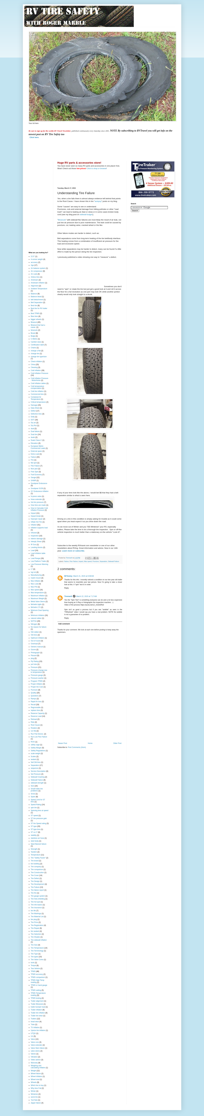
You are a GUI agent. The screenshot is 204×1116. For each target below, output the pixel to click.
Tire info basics (36, 905)
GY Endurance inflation (40, 491)
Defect (33, 411)
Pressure (34, 667)
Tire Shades (35, 937)
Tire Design (35, 881)
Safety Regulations (38, 751)
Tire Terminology (37, 951)
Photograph (35, 653)
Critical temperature (38, 402)
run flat (33, 731)
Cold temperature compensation (37, 387)
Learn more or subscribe (73, 551)
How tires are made (38, 505)
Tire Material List (37, 917)
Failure (66, 561)
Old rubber (35, 632)
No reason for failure (39, 627)
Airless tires (35, 277)
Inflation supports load (39, 528)
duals (33, 437)
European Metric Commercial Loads (38, 447)
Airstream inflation (38, 283)
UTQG (33, 1033)
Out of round (35, 641)
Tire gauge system (38, 896)
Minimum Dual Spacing (40, 610)
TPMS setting (36, 990)
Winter (33, 1091)
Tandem (34, 852)
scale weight (35, 753)
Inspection (35, 536)
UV (32, 1036)
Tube (33, 1024)
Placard (34, 655)
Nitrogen (34, 624)
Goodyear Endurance (39, 483)
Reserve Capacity (37, 713)
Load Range (35, 558)
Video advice (36, 1060)
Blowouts (62, 220)
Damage (34, 405)
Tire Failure (35, 887)
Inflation (34, 525)
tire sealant (35, 931)
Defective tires (36, 414)
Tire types (34, 957)
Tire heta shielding (38, 899)
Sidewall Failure (113, 561)
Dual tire (34, 434)
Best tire (34, 306)
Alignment (34, 286)
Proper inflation (36, 684)
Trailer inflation (36, 1010)
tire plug (34, 919)
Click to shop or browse (96, 168)
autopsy (98, 201)
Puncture (96, 561)
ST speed (34, 816)
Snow (33, 794)
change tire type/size (39, 357)
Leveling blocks (37, 547)
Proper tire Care (37, 687)
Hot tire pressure (37, 502)
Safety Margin (36, 748)
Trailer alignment (37, 1001)
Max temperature (37, 593)
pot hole (34, 664)
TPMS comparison (38, 977)
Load (33, 550)
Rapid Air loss (36, 702)
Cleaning (34, 367)
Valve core (35, 1042)
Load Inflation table (38, 553)
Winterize (34, 1094)
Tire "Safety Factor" (38, 858)
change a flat (36, 351)
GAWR (33, 480)
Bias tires (34, 316)
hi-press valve (36, 496)
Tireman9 (68, 596)
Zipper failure (36, 1103)
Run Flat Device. (37, 734)
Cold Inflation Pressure (39, 373)
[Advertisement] (81, 149)
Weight (33, 1071)
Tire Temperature (37, 948)
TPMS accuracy (37, 974)
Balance (34, 294)
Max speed (88, 561)
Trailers (34, 1019)
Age (32, 265)
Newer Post (62, 743)
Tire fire (34, 893)
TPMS (33, 971)
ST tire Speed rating (38, 823)
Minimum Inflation (37, 615)
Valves (33, 1054)
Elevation (34, 443)
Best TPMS (35, 313)
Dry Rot (34, 426)
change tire (35, 354)
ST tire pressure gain (39, 818)
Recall (33, 705)
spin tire (34, 808)
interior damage (37, 539)
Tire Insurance (36, 908)
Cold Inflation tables (38, 383)
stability (34, 835)
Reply (66, 588)
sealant (33, 759)
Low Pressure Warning (39, 564)
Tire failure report (37, 890)
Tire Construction (37, 873)
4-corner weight (37, 259)
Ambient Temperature (39, 289)
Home (90, 743)
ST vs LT (34, 832)
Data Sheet (35, 408)
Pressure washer (37, 678)
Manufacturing (36, 575)
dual (32, 429)
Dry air (33, 423)
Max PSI (34, 587)
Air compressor (36, 271)
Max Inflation (36, 581)
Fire (32, 460)
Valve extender (36, 1045)
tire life (33, 911)
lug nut (33, 572)
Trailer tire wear (37, 1016)
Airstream (34, 280)
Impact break (36, 516)
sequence (34, 768)
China (33, 365)
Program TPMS (37, 681)
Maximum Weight (37, 599)
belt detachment (37, 300)
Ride (32, 722)
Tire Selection (36, 934)
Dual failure (35, 431)
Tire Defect (35, 878)
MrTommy (68, 576)
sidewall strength (37, 783)
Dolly (33, 417)
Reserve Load (36, 716)
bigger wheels (36, 319)
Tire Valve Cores (37, 960)
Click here (34, 137)
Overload (34, 644)
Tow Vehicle (35, 968)
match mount (36, 578)
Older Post (117, 743)
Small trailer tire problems (37, 790)
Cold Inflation (36, 370)
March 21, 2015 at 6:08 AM (83, 576)
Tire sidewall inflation (39, 940)
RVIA (33, 742)
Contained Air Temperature (36, 398)
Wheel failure (36, 1074)
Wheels (34, 1082)
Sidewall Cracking (37, 777)
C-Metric (34, 339)
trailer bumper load (38, 1007)
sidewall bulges (86, 214)
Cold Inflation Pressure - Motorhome (39, 379)
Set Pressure (36, 774)
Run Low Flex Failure (39, 737)
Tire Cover (35, 875)
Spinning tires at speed (39, 810)
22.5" (33, 256)
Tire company (36, 867)
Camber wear (36, 342)
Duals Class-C (36, 440)
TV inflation (35, 1027)
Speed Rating (36, 805)
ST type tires (35, 829)
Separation (103, 561)
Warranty (34, 1063)
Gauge (33, 477)
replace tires (35, 710)
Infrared (34, 533)
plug (32, 658)
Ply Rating (35, 661)
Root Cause (35, 725)
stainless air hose (37, 838)
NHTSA (34, 621)
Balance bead (36, 297)
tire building (35, 864)
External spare (36, 451)
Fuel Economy (36, 475)
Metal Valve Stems (38, 602)
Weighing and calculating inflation (38, 1067)
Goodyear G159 (37, 488)
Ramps (33, 699)
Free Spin (34, 472)
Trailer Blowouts (37, 1004)
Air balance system (38, 268)
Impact (81, 561)
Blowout (34, 322)
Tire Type (34, 954)
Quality (33, 693)
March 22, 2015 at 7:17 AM (86, 596)
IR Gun (33, 545)
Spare (33, 797)
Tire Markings (36, 914)
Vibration (34, 1057)
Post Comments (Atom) (77, 747)
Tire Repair (35, 928)
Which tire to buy (37, 1085)
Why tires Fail (36, 1088)
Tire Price (34, 922)
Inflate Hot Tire (36, 522)
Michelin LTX (36, 607)
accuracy (34, 262)
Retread (34, 719)
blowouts (34, 330)
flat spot (34, 463)
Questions (35, 696)
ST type (34, 826)
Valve (33, 1039)
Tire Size (34, 945)
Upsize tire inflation (38, 1030)
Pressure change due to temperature (39, 671)
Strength (34, 849)
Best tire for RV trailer (39, 308)
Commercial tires (37, 394)
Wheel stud (35, 1079)
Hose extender (36, 499)
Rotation (34, 728)
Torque (33, 965)
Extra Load (35, 454)
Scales (33, 757)
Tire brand (35, 861)
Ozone (33, 650)
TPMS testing (36, 998)
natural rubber (36, 618)
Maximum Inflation (38, 596)
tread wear (35, 1022)
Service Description (38, 771)
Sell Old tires (36, 762)
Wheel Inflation (36, 1076)
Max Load (34, 584)
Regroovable (36, 707)
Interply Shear (36, 542)
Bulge (33, 336)
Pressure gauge (37, 675)
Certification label (37, 345)
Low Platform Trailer (38, 561)
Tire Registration (37, 925)
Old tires (34, 635)
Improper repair (37, 519)
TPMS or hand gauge (39, 985)
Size (32, 786)
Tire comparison (37, 869)
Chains (33, 348)
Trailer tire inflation (38, 1013)
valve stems (35, 1051)
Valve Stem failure (38, 1048)
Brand (33, 333)
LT (32, 569)
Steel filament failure (39, 844)
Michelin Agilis (36, 604)
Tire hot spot (35, 902)
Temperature (35, 855)
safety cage (35, 745)
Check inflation (36, 361)
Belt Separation (37, 302)
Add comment (64, 624)
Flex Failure (74, 561)
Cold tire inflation (37, 391)
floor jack (34, 469)
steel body (35, 841)
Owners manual (37, 647)
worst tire (34, 1097)
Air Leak (34, 274)
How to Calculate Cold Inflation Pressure (39, 509)
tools (32, 963)
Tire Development (37, 884)
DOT (32, 420)
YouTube (34, 1100)
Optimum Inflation (37, 638)
